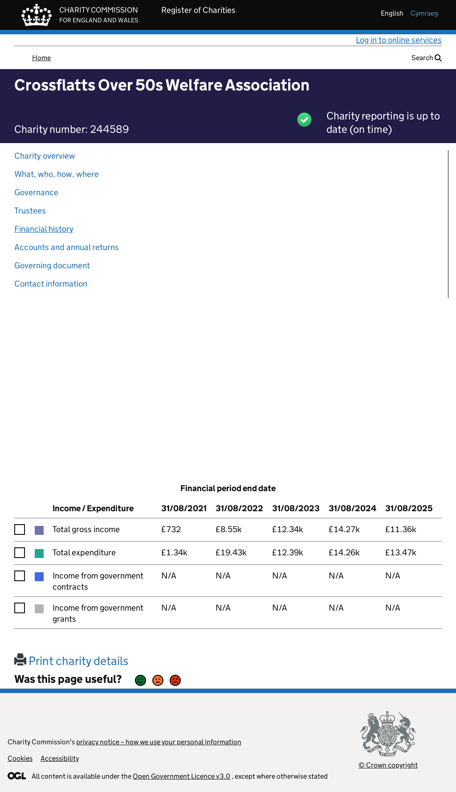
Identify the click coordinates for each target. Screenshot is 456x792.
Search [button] (426, 57)
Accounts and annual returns (66, 247)
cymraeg (424, 13)
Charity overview (44, 156)
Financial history (43, 229)
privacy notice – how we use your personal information (158, 742)
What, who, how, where (56, 174)
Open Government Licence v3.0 (181, 776)
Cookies (20, 758)
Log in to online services (399, 40)
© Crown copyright (388, 765)
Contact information (50, 284)
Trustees (30, 210)
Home (41, 57)
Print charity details (71, 660)
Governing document (52, 265)
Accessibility (60, 758)
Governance (36, 192)
